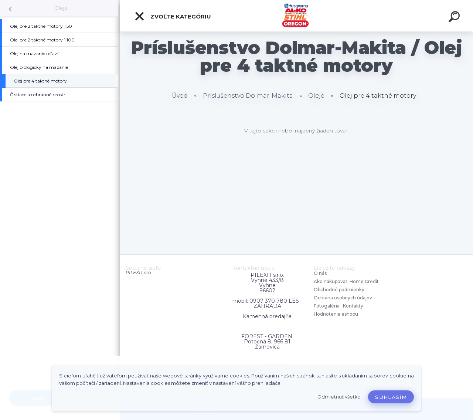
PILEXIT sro (138, 272)
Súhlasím (391, 397)
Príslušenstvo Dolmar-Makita (248, 95)
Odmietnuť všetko (339, 397)
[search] (455, 17)
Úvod (180, 95)
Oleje (61, 7)
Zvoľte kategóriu (172, 16)
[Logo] (296, 15)
